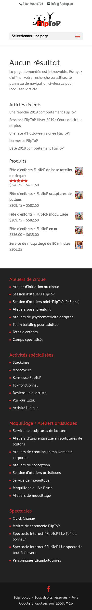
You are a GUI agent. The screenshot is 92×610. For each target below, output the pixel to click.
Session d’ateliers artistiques (37, 473)
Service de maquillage (31, 480)
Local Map (64, 603)
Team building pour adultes (35, 325)
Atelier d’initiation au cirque (36, 287)
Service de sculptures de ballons (39, 431)
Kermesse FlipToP (23, 141)
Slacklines (21, 362)
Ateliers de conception (31, 465)
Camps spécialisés (28, 340)
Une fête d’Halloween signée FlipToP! (39, 133)
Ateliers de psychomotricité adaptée (43, 317)
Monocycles (22, 370)
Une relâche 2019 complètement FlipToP (42, 112)
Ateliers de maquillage (32, 496)
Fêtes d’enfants (25, 332)
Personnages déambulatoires (37, 560)
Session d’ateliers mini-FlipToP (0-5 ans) (46, 302)
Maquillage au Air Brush (33, 488)
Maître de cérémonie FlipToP (36, 526)
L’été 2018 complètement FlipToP (36, 148)
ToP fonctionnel (25, 385)
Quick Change (24, 518)
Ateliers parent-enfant (32, 309)
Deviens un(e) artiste (30, 393)
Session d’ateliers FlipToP (33, 294)
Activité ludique (26, 408)
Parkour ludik (24, 400)
